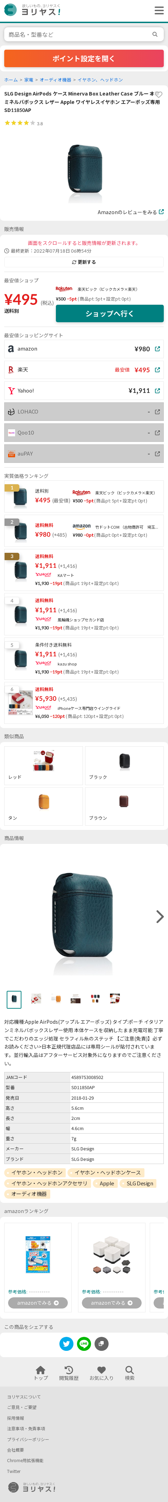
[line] (84, 1345)
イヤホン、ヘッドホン (100, 80)
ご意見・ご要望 (22, 1407)
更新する (84, 262)
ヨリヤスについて (24, 1396)
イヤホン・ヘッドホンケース (108, 1172)
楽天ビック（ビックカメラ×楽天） (109, 289)
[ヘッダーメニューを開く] (157, 10)
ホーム (11, 80)
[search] (156, 34)
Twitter (13, 1471)
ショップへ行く (110, 313)
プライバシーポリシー (28, 1439)
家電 (28, 80)
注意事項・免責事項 (26, 1428)
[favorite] (158, 95)
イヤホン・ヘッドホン (37, 1172)
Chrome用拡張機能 (25, 1460)
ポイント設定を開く (84, 58)
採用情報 (15, 1418)
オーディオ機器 (55, 80)
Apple (107, 1183)
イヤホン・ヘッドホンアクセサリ (49, 1183)
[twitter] (66, 1345)
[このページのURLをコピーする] (102, 1344)
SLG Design (140, 1183)
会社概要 (15, 1450)
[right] (159, 917)
